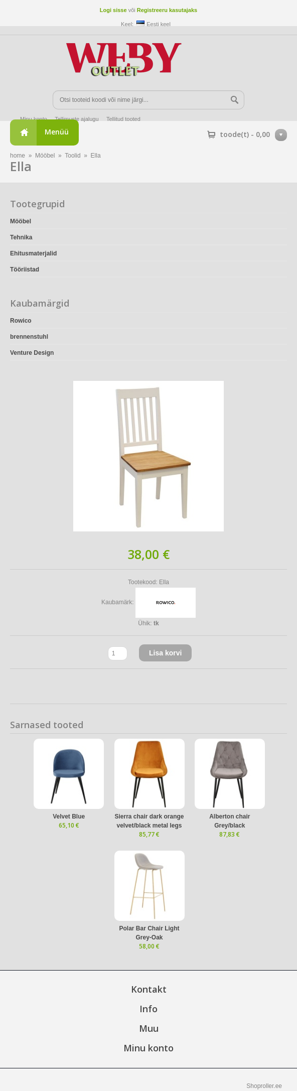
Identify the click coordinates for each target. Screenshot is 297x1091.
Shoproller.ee (264, 1085)
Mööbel (45, 155)
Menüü (57, 132)
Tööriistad (24, 269)
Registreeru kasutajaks (167, 10)
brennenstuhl (29, 336)
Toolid (72, 155)
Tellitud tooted (123, 119)
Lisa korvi (165, 653)
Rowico (21, 320)
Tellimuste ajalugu (76, 119)
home (17, 155)
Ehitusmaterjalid (33, 253)
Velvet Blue (69, 816)
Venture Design (32, 352)
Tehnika (21, 237)
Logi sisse (113, 10)
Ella (96, 155)
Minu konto (33, 119)
